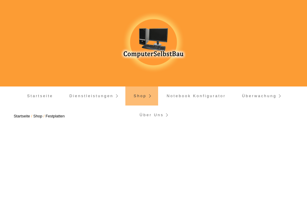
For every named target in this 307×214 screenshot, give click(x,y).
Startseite (40, 96)
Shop (140, 96)
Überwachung (259, 96)
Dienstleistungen (91, 96)
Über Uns (152, 115)
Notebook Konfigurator (196, 96)
